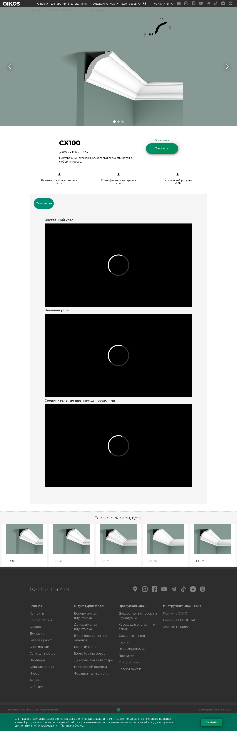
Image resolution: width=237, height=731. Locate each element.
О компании (39, 647)
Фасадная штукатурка (91, 673)
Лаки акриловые (131, 649)
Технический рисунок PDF (177, 179)
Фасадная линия (131, 635)
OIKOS (11, 4)
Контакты (37, 613)
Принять (211, 722)
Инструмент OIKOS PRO (182, 606)
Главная (36, 606)
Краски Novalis (129, 669)
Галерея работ (41, 640)
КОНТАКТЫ (161, 3)
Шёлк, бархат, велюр (90, 653)
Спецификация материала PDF (118, 179)
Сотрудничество (42, 653)
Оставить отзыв (42, 667)
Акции (35, 680)
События (36, 687)
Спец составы (129, 662)
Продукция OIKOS (102, 3)
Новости (36, 673)
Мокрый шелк (85, 647)
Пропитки (126, 655)
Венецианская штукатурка (85, 616)
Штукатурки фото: (89, 606)
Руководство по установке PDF (59, 179)
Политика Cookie (72, 725)
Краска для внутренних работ (136, 627)
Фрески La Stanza (176, 627)
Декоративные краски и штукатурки (137, 616)
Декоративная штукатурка (69, 3)
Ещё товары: (129, 3)
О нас (41, 3)
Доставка (37, 633)
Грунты (123, 642)
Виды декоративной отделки (90, 638)
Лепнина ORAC (175, 613)
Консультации (41, 620)
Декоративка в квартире (93, 660)
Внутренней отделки (90, 667)
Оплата (35, 627)
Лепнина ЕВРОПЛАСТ (180, 620)
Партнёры (37, 660)
